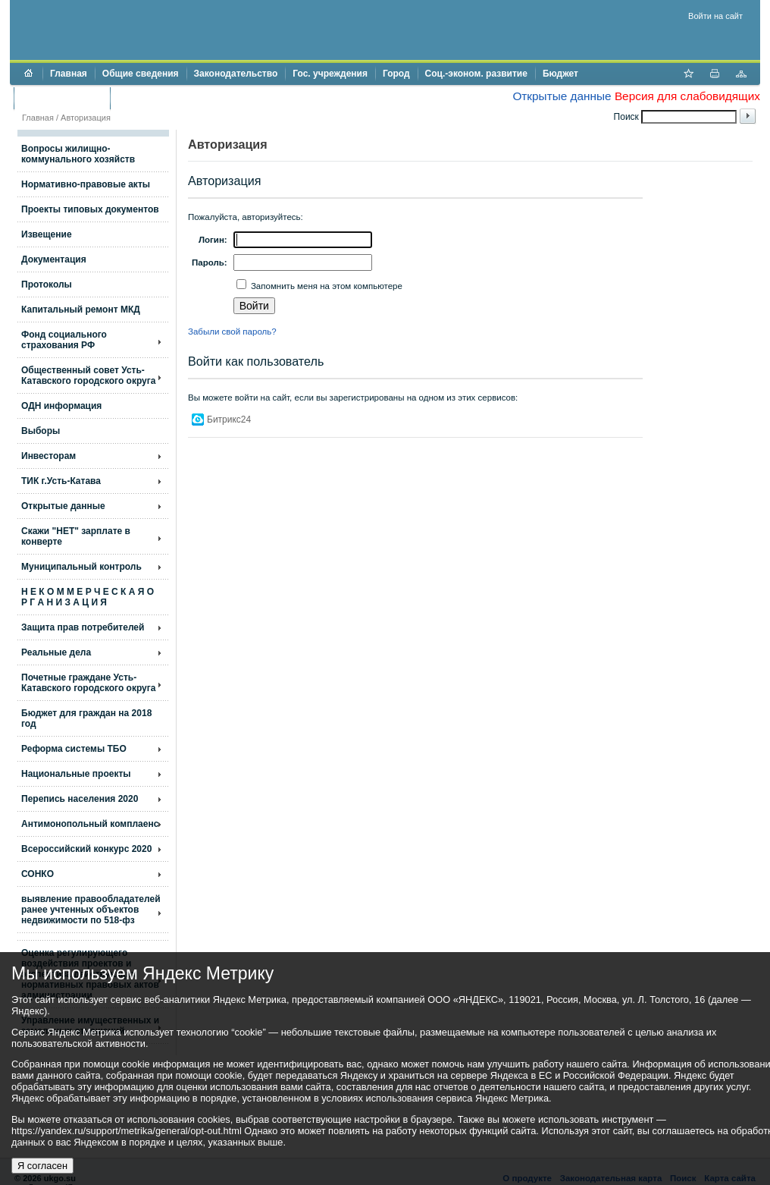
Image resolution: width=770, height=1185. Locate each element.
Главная (68, 73)
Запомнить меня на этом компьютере (325, 286)
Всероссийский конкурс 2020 (86, 849)
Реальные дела (56, 652)
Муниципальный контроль (81, 566)
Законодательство (236, 73)
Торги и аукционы (61, 98)
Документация (53, 259)
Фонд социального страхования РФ (64, 339)
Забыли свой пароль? (232, 331)
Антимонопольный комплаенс (89, 824)
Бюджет (560, 73)
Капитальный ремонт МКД (80, 309)
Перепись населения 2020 (79, 799)
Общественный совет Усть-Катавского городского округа (88, 375)
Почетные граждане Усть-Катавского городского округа (88, 682)
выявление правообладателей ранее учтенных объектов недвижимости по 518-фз (91, 910)
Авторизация (86, 117)
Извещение (46, 234)
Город (396, 73)
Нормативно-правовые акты (85, 184)
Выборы (40, 431)
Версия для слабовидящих (687, 96)
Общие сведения (140, 73)
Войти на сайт (715, 15)
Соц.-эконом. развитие (476, 73)
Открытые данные (561, 96)
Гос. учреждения (330, 73)
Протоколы (46, 284)
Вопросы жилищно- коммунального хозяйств (78, 154)
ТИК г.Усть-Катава (61, 481)
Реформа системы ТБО (74, 748)
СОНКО (37, 874)
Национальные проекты (76, 774)
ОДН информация (61, 406)
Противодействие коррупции (183, 98)
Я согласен (42, 1165)
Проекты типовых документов (90, 209)
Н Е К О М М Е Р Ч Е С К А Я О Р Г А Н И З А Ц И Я (87, 597)
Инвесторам (48, 456)
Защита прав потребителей (82, 627)
